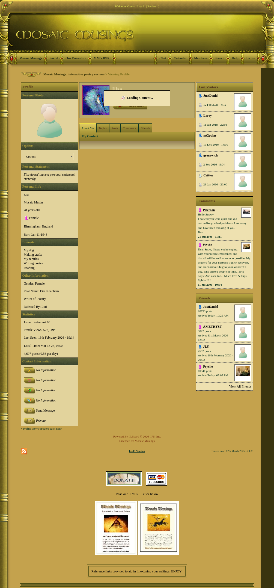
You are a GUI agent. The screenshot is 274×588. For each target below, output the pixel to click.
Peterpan (209, 209)
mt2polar (209, 135)
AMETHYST (212, 327)
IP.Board (134, 436)
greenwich (210, 155)
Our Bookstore (75, 58)
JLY (206, 346)
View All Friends (240, 386)
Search (219, 58)
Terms (250, 58)
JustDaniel (210, 95)
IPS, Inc (155, 436)
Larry (207, 115)
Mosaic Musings (30, 58)
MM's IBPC (102, 58)
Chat (162, 58)
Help (235, 58)
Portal (53, 58)
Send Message (45, 410)
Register (152, 6)
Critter (208, 175)
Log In (141, 6)
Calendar (180, 58)
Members (200, 58)
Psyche (207, 244)
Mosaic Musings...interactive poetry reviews (74, 74)
